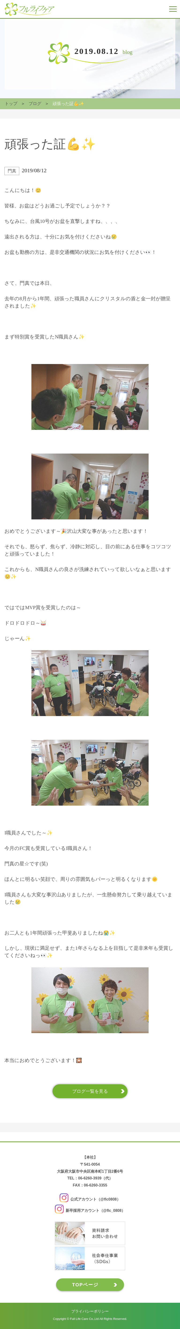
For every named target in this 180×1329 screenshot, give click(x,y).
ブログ (35, 103)
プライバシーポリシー (90, 1311)
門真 (12, 171)
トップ (11, 103)
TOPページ (85, 1284)
